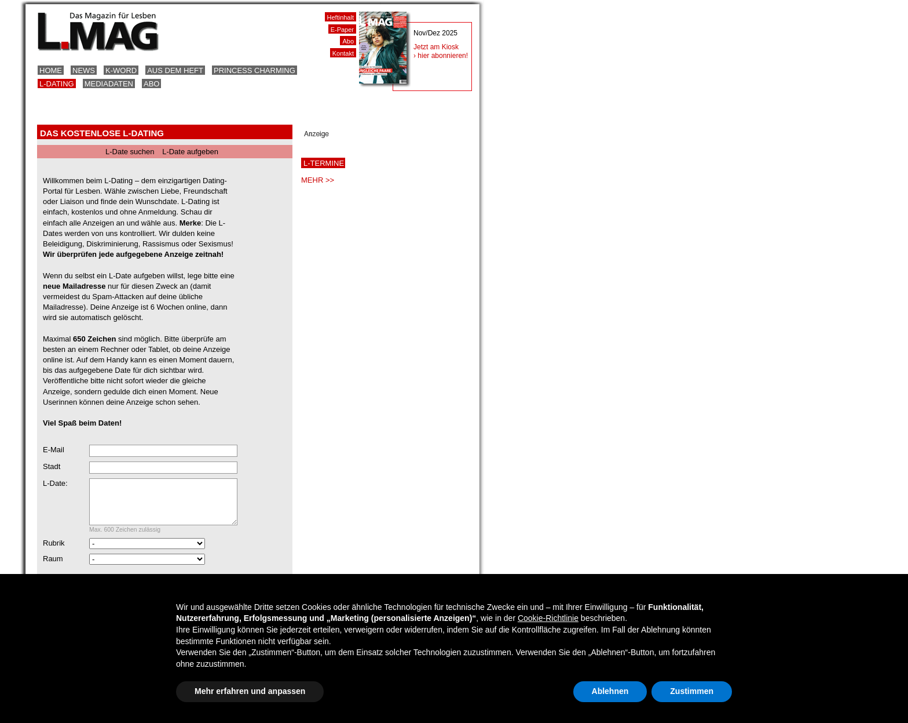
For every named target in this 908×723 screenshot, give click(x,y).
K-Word (121, 70)
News (83, 70)
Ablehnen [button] (610, 691)
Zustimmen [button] (691, 691)
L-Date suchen (130, 151)
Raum (53, 567)
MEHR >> (317, 180)
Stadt (51, 466)
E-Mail (53, 449)
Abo (151, 83)
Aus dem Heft (175, 70)
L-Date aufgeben (190, 151)
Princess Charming (254, 70)
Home (50, 70)
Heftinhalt (340, 17)
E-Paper (342, 29)
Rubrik (54, 551)
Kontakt (343, 53)
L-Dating (56, 83)
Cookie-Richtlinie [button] (548, 618)
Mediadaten (109, 83)
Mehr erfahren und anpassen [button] (250, 691)
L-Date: (55, 483)
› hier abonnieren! (440, 56)
